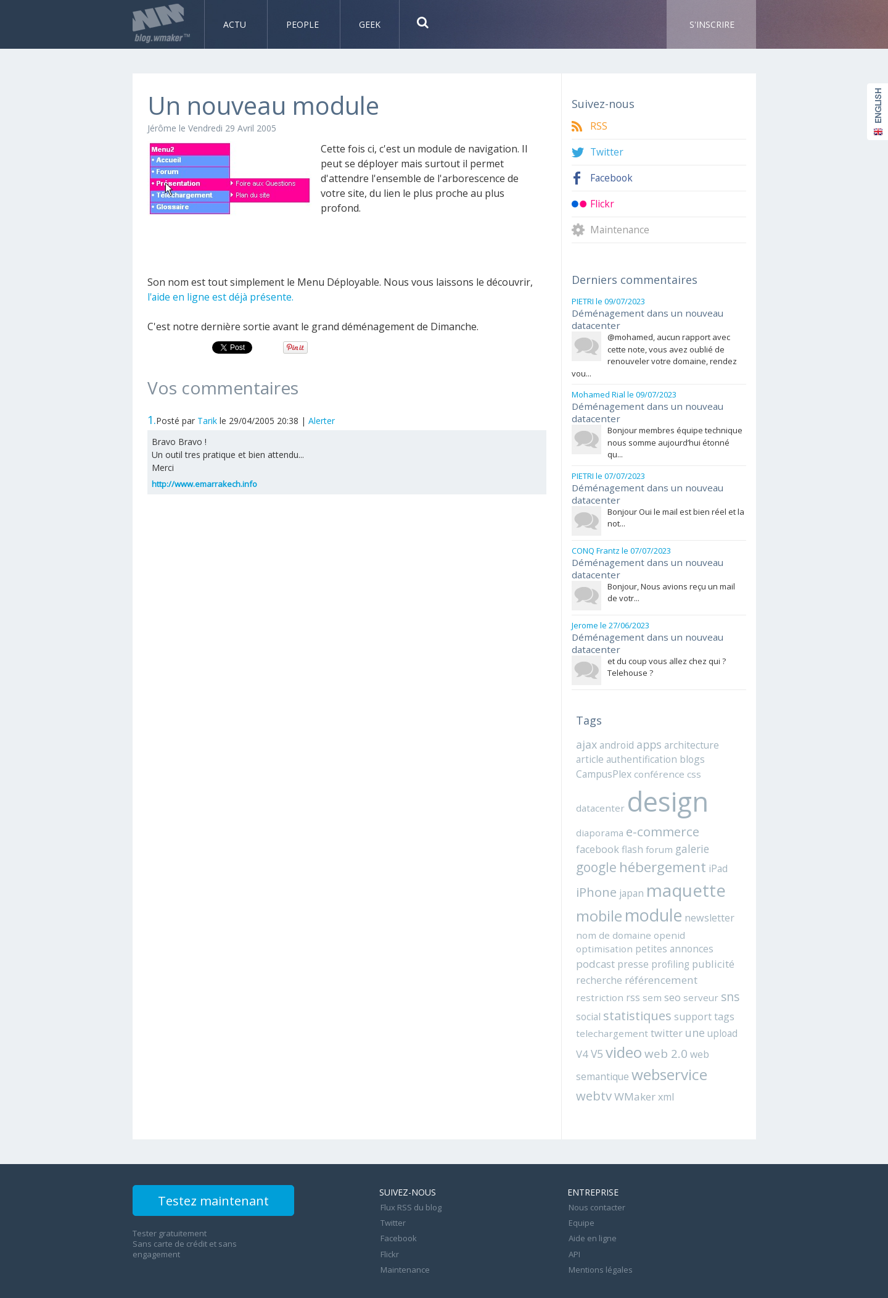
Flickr (602, 204)
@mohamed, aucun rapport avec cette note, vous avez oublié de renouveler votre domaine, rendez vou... (654, 354)
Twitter (607, 152)
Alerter (321, 420)
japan (587, 885)
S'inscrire (711, 24)
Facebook (612, 178)
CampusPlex (603, 767)
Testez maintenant (223, 1175)
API (573, 1219)
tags (722, 991)
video (609, 1026)
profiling (709, 940)
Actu (236, 24)
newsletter (658, 910)
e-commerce (658, 822)
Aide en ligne (591, 1206)
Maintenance (620, 229)
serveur (691, 973)
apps (648, 738)
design (663, 794)
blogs (684, 753)
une (686, 1007)
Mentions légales (599, 1233)
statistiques (636, 990)
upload (713, 1008)
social (587, 991)
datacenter (599, 800)
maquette (639, 882)
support (691, 991)
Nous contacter (595, 1178)
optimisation (671, 926)
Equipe (580, 1192)
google (682, 840)
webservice (668, 1048)
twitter (659, 1008)
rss (628, 973)
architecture (691, 739)
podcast (637, 940)
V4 (735, 1008)
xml (663, 1069)
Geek (369, 24)
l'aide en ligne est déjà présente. (221, 297)
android (616, 739)
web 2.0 (650, 1027)
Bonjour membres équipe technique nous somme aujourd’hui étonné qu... (674, 439)
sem (646, 973)
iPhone (705, 860)
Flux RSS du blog (409, 1178)
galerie (643, 841)
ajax (586, 738)
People (303, 24)
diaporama (598, 823)
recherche (639, 957)
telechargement (608, 1008)
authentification (637, 753)
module (603, 907)
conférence (657, 767)
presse (673, 940)
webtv (593, 1068)
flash (586, 842)
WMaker (632, 1069)
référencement (698, 956)
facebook (717, 823)
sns (719, 972)
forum (611, 842)
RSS (598, 126)
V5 (582, 1028)
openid (628, 926)
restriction (597, 973)
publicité (595, 956)
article (589, 753)
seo (665, 973)
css (688, 767)
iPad (674, 861)
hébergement (619, 860)
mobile (702, 883)
